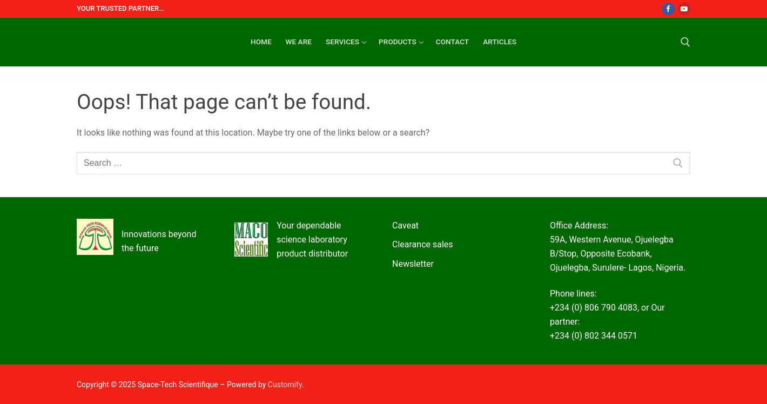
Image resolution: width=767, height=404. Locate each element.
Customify (285, 384)
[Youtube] (684, 9)
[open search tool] (685, 42)
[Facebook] (668, 9)
